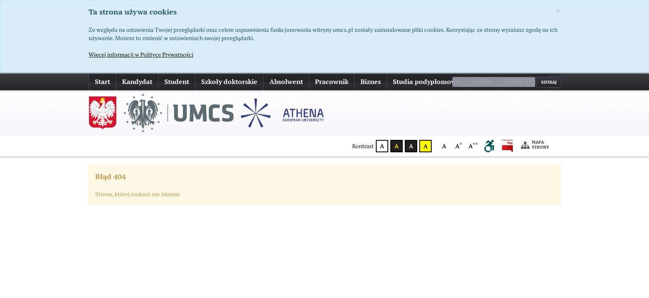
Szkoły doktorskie (229, 81)
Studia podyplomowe (426, 81)
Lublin (482, 81)
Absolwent (286, 81)
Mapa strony (535, 145)
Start (102, 81)
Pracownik (332, 81)
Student (176, 81)
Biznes (371, 81)
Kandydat (137, 81)
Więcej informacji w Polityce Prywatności (141, 54)
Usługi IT (518, 81)
